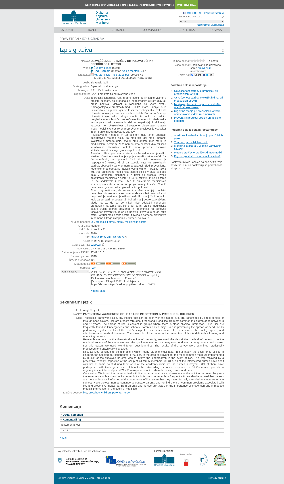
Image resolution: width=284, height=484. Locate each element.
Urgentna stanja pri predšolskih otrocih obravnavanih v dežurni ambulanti (197, 112)
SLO (193, 13)
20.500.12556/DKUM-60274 (107, 237)
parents (116, 392)
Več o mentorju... (132, 70)
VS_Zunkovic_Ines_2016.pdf (111, 74)
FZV (93, 267)
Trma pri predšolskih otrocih (191, 142)
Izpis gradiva (93, 38)
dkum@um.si (103, 478)
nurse (126, 392)
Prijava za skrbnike (217, 478)
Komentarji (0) (72, 419)
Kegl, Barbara (102, 70)
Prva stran (69, 38)
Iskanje (91, 29)
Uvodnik (67, 29)
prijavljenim (204, 67)
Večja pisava (203, 25)
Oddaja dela (152, 29)
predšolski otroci (105, 221)
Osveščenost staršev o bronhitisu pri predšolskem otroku (196, 92)
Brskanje (118, 29)
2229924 (96, 244)
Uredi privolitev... (186, 4)
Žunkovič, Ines (102, 67)
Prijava (216, 29)
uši (92, 221)
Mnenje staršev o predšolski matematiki (198, 152)
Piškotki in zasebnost (214, 13)
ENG (200, 13)
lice (85, 392)
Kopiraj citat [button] (98, 290)
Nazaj (63, 437)
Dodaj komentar (73, 414)
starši (120, 221)
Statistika (187, 29)
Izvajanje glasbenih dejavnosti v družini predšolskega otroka (197, 106)
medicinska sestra (136, 221)
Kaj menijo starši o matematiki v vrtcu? (197, 156)
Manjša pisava (217, 25)
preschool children (100, 392)
